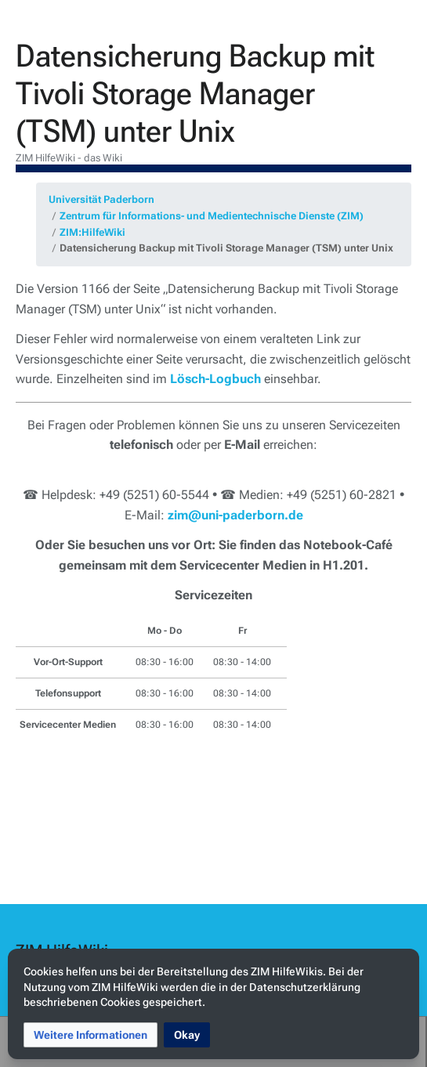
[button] (90, 1034)
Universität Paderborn (101, 199)
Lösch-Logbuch (215, 378)
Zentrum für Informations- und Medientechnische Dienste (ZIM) (212, 216)
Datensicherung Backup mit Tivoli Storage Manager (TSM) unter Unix (226, 248)
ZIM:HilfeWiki (92, 232)
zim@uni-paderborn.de (235, 515)
